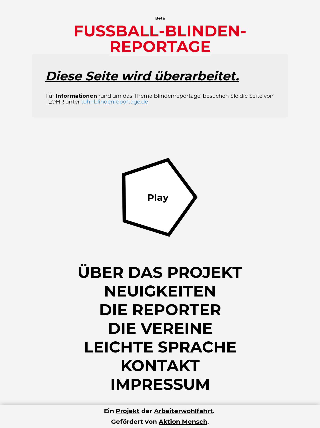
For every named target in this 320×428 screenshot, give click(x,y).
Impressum (160, 384)
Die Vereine (160, 328)
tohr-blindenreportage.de (114, 101)
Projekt (128, 411)
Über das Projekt (160, 272)
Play (157, 197)
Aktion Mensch (183, 421)
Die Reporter (160, 309)
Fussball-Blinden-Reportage (160, 38)
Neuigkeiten (160, 291)
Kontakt (160, 365)
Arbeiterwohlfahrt (183, 411)
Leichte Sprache (160, 347)
